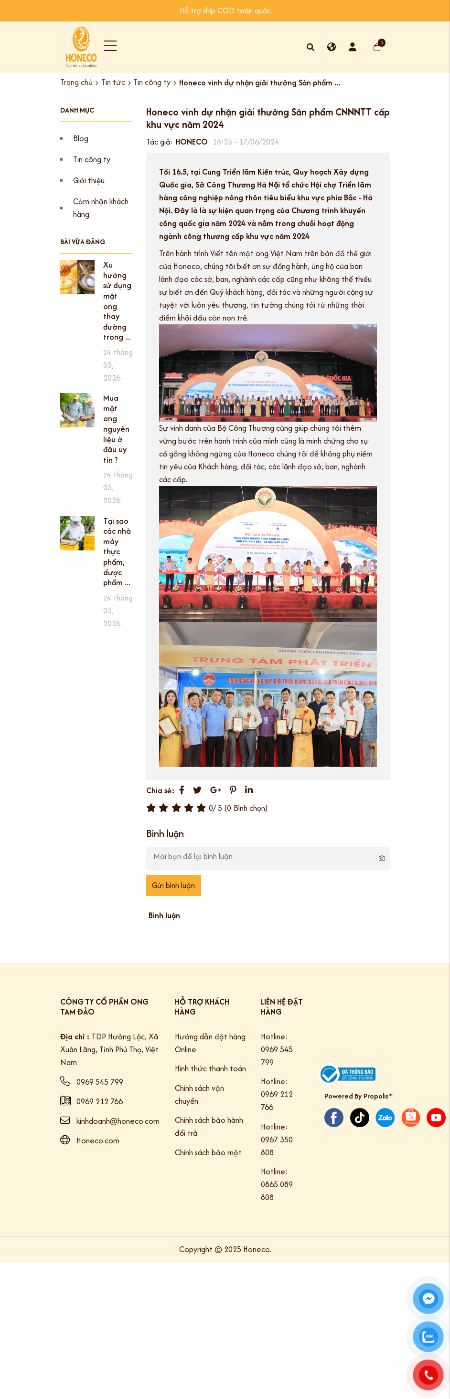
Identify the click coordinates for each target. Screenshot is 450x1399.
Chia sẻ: (160, 790)
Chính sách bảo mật (208, 1152)
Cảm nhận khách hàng (101, 208)
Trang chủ (76, 82)
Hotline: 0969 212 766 (277, 1094)
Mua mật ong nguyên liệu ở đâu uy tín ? (116, 429)
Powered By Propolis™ (358, 1096)
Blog (80, 138)
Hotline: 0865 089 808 (277, 1184)
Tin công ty (152, 82)
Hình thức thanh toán (210, 1068)
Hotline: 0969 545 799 (277, 1049)
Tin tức (113, 82)
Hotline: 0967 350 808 (277, 1139)
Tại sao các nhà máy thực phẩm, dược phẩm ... (117, 552)
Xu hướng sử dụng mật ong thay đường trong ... (117, 300)
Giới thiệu (89, 180)
